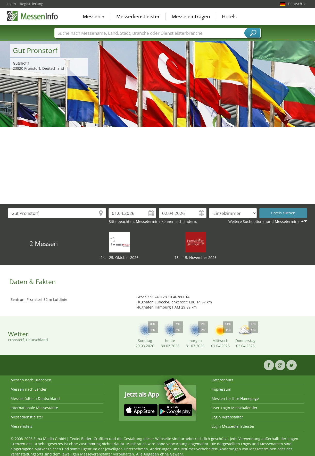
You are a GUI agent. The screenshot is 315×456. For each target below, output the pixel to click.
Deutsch (297, 3)
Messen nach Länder (29, 389)
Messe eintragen (191, 16)
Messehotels (21, 426)
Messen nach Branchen (31, 380)
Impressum (221, 389)
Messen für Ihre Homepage (235, 398)
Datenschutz (222, 380)
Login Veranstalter (227, 417)
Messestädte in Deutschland (35, 398)
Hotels (229, 16)
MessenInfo (32, 16)
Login (11, 3)
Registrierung (31, 3)
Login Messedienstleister (233, 426)
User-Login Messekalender (235, 407)
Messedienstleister (138, 16)
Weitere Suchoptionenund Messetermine (264, 221)
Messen (93, 16)
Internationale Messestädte (34, 407)
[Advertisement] (157, 166)
